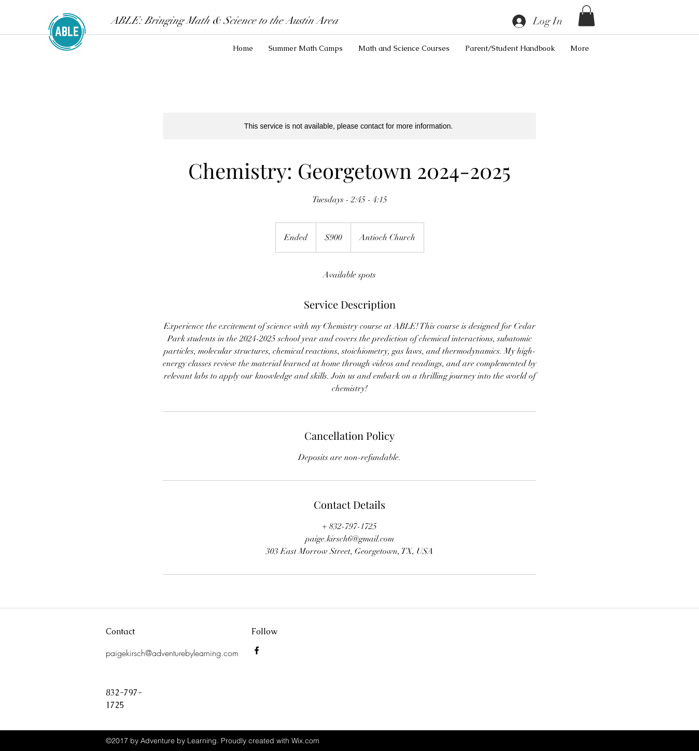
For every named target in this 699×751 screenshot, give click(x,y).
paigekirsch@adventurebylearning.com (172, 653)
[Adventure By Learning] (256, 650)
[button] (586, 15)
